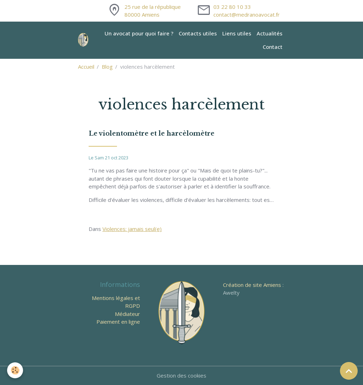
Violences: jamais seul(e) (132, 228)
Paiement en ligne (118, 321)
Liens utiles (236, 33)
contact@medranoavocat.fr (246, 14)
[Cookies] (15, 370)
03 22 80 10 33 (232, 6)
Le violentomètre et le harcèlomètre (151, 133)
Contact (273, 46)
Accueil (86, 66)
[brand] (84, 40)
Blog (107, 66)
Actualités (270, 33)
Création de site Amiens (252, 284)
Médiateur (127, 313)
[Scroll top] (349, 371)
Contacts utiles (198, 33)
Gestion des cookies (181, 375)
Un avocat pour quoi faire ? (139, 33)
